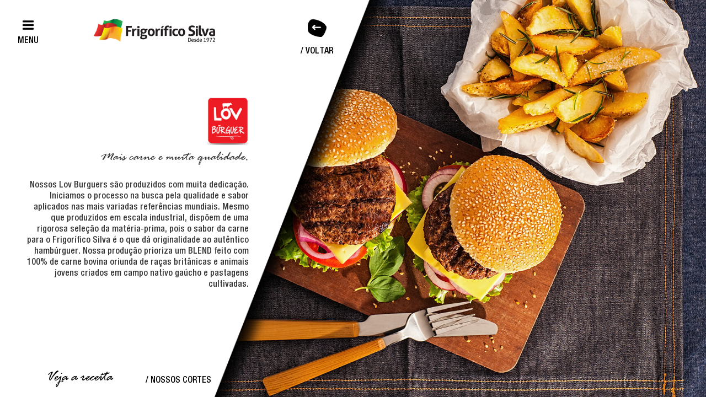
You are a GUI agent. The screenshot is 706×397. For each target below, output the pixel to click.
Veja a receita (79, 377)
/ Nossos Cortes (178, 379)
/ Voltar (317, 50)
